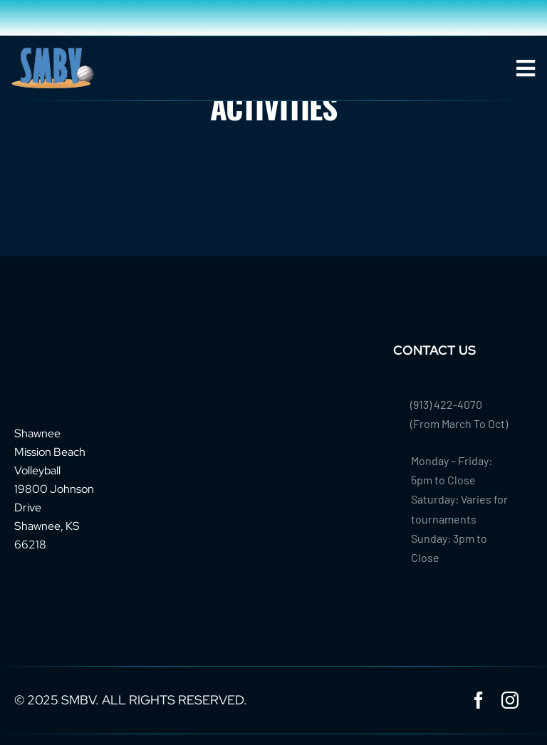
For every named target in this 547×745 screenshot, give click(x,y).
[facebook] (478, 700)
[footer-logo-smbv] (58, 348)
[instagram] (510, 700)
